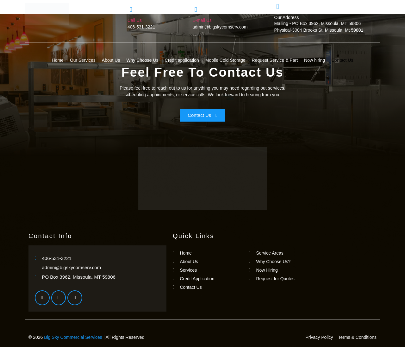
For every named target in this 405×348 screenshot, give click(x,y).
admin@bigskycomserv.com (219, 26)
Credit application (182, 60)
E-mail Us (202, 20)
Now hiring (314, 60)
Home (58, 60)
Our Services (83, 60)
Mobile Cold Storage (225, 60)
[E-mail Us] (195, 9)
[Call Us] (131, 9)
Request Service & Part (275, 60)
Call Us (135, 20)
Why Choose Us (142, 60)
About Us (111, 60)
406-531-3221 (141, 26)
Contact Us (342, 60)
